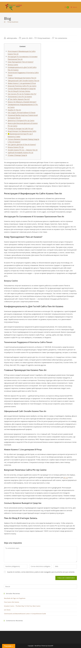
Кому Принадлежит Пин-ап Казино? (20, 62)
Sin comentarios (61, 38)
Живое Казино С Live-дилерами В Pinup (22, 83)
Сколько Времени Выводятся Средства (22, 89)
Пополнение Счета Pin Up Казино (20, 97)
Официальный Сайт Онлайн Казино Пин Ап (23, 81)
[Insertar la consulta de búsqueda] (40, 586)
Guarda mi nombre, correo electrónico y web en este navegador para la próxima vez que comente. (41, 572)
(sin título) (7, 610)
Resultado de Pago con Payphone (14, 598)
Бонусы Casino (13, 65)
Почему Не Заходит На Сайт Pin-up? (20, 129)
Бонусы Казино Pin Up (16, 147)
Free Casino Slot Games (11, 602)
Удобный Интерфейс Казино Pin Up (20, 153)
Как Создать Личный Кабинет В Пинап (21, 113)
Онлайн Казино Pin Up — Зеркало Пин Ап (23, 150)
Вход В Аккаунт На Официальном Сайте (22, 131)
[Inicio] (4, 22)
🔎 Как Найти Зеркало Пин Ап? (19, 99)
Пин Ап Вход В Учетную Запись (19, 91)
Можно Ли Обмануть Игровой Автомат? (22, 102)
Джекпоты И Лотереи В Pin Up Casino (21, 120)
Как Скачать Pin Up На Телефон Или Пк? (22, 94)
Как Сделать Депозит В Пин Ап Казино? (22, 144)
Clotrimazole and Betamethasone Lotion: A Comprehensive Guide (25, 614)
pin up (65, 477)
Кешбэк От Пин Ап (14, 110)
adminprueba (12, 38)
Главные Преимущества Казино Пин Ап (22, 78)
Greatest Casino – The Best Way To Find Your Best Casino (22, 606)
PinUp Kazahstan (12, 22)
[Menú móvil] (73, 7)
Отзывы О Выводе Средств (17, 155)
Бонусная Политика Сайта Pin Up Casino (22, 86)
